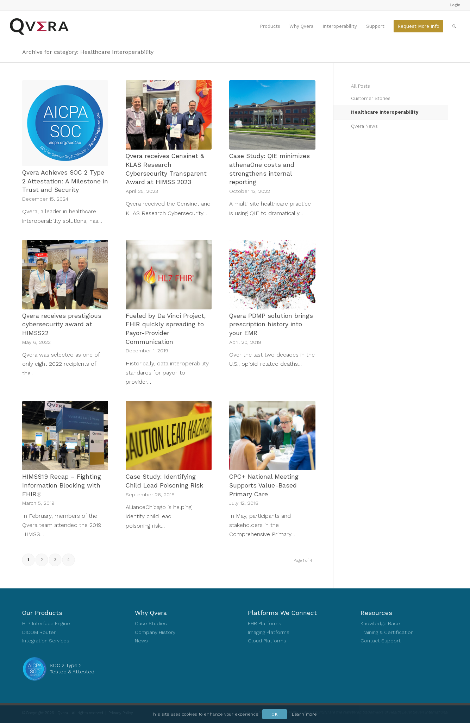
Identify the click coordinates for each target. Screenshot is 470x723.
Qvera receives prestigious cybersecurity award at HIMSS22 (61, 324)
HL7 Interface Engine (46, 623)
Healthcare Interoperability (384, 112)
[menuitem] (453, 5)
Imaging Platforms (268, 632)
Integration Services (45, 640)
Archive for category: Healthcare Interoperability (87, 52)
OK (274, 714)
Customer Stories (370, 98)
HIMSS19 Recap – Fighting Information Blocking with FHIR (61, 485)
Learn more (304, 714)
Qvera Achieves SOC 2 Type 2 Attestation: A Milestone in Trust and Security (65, 181)
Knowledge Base (380, 623)
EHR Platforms (264, 623)
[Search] (454, 26)
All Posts (360, 86)
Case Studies (151, 623)
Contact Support (381, 640)
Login (455, 5)
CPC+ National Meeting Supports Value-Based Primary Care (264, 485)
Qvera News (364, 126)
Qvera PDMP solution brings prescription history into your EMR (271, 324)
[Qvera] (39, 26)
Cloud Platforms (267, 640)
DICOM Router (39, 632)
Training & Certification (387, 632)
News (141, 640)
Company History (155, 632)
